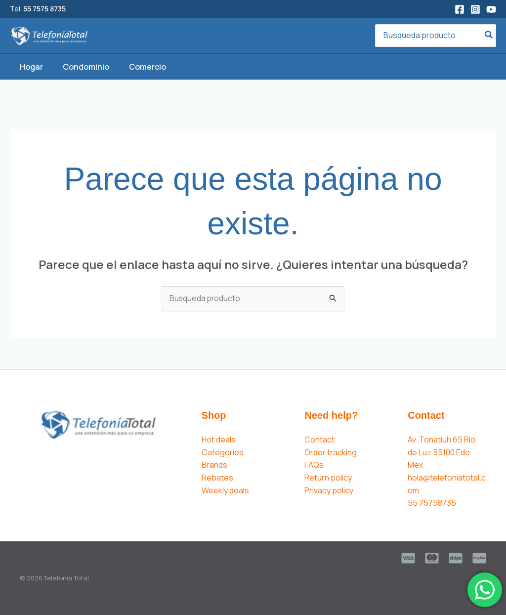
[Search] (489, 36)
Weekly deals (225, 490)
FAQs (314, 465)
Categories (223, 452)
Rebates (217, 478)
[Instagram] (475, 9)
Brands (214, 465)
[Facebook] (459, 9)
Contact (319, 440)
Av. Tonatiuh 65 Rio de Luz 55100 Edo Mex (441, 453)
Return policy (328, 478)
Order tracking (330, 452)
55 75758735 (432, 503)
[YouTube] (491, 9)
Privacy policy (328, 490)
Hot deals (219, 440)
